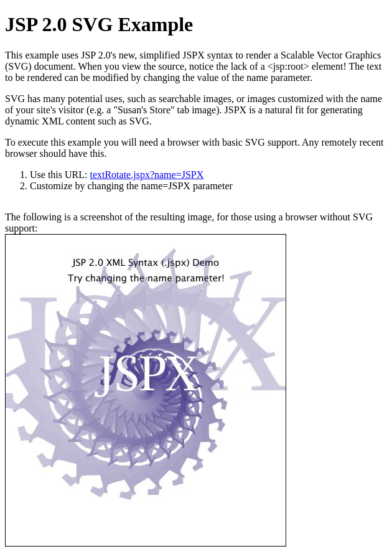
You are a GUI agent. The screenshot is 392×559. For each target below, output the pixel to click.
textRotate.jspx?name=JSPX (146, 174)
